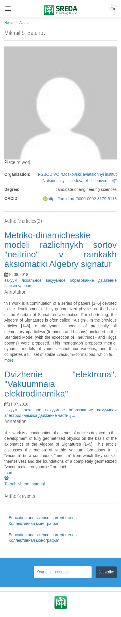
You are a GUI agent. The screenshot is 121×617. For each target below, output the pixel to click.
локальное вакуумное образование (60, 280)
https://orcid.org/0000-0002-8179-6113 (82, 198)
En (113, 9)
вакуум (13, 280)
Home (9, 23)
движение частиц (55, 415)
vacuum (25, 286)
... (35, 286)
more (9, 360)
